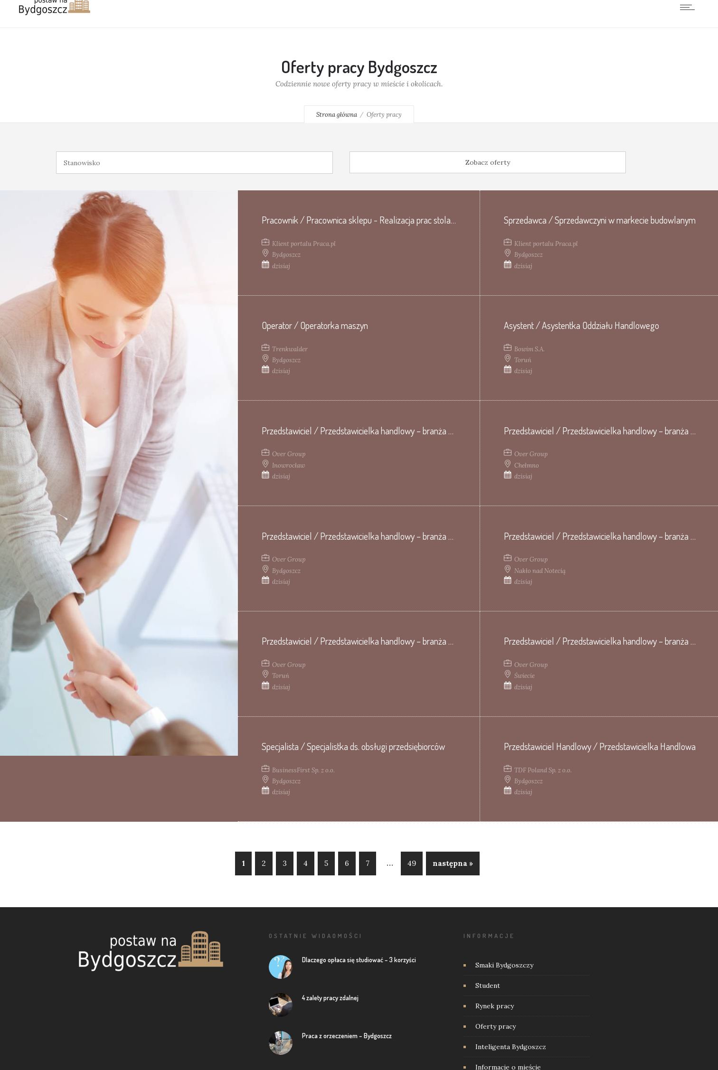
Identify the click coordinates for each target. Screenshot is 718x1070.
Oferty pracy (495, 1026)
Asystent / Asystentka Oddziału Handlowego (581, 325)
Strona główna (336, 115)
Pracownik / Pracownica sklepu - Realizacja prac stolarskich (366, 220)
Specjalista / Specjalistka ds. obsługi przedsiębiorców (353, 746)
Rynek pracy (494, 1006)
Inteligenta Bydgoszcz (510, 1046)
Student (487, 985)
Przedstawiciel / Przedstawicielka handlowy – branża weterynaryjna (379, 430)
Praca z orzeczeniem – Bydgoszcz (347, 1036)
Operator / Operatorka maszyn (315, 325)
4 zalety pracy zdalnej (330, 998)
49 (411, 863)
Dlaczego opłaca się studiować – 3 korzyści (359, 960)
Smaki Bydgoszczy (504, 965)
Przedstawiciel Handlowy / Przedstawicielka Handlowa (600, 746)
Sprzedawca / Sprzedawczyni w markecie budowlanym (600, 220)
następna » (453, 863)
